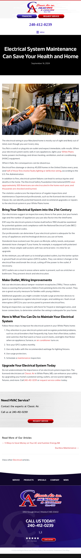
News (66, 480)
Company (54, 480)
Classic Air (29, 374)
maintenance (24, 358)
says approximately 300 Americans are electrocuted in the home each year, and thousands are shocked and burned (38, 185)
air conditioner (43, 340)
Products (29, 480)
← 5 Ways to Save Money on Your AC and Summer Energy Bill (31, 443)
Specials (42, 480)
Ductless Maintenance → (67, 448)
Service (16, 480)
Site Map (66, 550)
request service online (50, 380)
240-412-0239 (40, 24)
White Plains (68, 152)
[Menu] (40, 32)
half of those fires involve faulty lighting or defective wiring (33, 171)
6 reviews (34, 541)
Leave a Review (48, 539)
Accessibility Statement (53, 550)
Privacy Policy (37, 550)
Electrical (17, 460)
